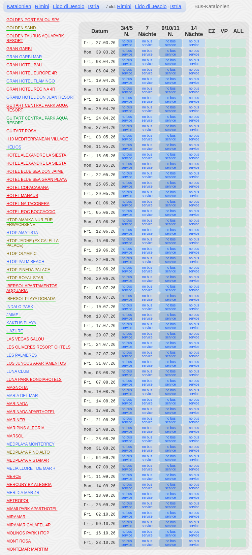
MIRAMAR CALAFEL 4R (28, 525)
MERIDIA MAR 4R (22, 492)
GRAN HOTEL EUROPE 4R (31, 73)
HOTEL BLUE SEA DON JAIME (35, 171)
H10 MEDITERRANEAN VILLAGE (37, 139)
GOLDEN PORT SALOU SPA (32, 20)
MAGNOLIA (17, 387)
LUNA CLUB (17, 371)
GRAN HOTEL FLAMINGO (30, 81)
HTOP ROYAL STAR (24, 277)
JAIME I (13, 315)
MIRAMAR (16, 517)
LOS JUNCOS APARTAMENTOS (36, 363)
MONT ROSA (18, 541)
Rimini (42, 6)
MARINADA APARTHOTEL (30, 412)
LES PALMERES (21, 355)
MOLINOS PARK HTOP (27, 533)
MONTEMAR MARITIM (27, 549)
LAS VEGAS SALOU (25, 339)
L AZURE (14, 331)
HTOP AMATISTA (22, 232)
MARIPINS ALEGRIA (25, 428)
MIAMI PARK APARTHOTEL (31, 509)
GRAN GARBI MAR (24, 57)
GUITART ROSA (21, 131)
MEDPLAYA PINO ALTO (28, 452)
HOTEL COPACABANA (27, 187)
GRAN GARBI (19, 48)
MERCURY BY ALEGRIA (29, 484)
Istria (93, 6)
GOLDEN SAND (21, 28)
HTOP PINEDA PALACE (28, 269)
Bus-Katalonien (211, 6)
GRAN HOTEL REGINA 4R (30, 89)
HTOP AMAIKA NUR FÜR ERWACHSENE (29, 222)
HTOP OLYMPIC (21, 253)
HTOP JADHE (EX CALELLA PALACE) (32, 243)
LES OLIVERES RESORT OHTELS (38, 347)
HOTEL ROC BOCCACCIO (31, 211)
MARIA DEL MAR (22, 395)
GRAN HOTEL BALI (24, 65)
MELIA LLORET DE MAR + (31, 468)
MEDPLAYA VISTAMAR (27, 460)
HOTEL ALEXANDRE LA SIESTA (36, 155)
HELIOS (13, 147)
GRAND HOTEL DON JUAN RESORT (40, 97)
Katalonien (19, 6)
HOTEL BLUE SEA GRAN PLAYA (36, 179)
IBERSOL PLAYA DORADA (31, 298)
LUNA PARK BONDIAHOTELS (34, 379)
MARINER (15, 420)
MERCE (13, 476)
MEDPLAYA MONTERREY (30, 444)
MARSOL (15, 436)
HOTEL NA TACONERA (28, 203)
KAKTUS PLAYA (21, 323)
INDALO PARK (19, 306)
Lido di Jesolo (69, 6)
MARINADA (17, 403)
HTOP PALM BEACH (25, 261)
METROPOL (17, 500)
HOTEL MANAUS (22, 195)
